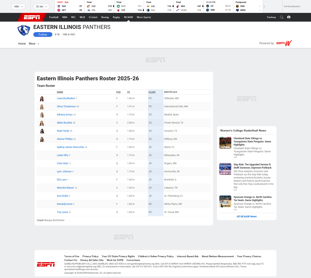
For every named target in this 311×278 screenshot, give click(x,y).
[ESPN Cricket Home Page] (93, 17)
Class (152, 92)
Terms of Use (71, 256)
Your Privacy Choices (249, 256)
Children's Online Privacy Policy (156, 256)
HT (128, 92)
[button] (281, 17)
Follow (43, 34)
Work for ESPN (115, 260)
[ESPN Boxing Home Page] (105, 17)
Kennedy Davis (64, 204)
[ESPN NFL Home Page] (73, 17)
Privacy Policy (91, 256)
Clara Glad (62, 163)
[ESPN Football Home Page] (53, 17)
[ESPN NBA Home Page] (64, 17)
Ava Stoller (62, 196)
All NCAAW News (247, 216)
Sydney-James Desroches (70, 147)
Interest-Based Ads (188, 256)
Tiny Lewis (62, 212)
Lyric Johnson (64, 171)
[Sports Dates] (41, 7)
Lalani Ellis (62, 155)
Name (60, 92)
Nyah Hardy (63, 130)
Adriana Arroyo (65, 114)
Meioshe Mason (65, 187)
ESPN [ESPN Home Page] (32, 17)
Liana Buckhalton (66, 98)
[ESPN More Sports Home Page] (144, 17)
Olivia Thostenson (66, 106)
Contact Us (70, 260)
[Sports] (18, 7)
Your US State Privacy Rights (118, 256)
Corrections (133, 260)
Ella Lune (61, 179)
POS (118, 92)
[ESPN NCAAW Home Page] (128, 17)
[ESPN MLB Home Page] (82, 17)
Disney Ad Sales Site (92, 260)
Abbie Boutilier (64, 122)
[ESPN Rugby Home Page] (116, 17)
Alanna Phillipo (65, 139)
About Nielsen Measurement (218, 256)
